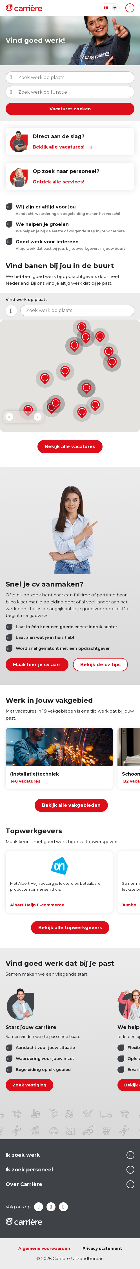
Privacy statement (102, 1248)
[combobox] (70, 92)
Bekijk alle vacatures (70, 446)
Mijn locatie (11, 310)
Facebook (38, 1206)
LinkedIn (50, 1206)
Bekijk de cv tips (100, 664)
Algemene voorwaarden (44, 1248)
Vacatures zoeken (70, 108)
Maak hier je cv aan (37, 664)
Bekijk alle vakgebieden (71, 805)
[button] (100, 337)
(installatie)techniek (34, 774)
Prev (9, 417)
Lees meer (130, 1155)
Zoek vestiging (29, 1085)
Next (37, 417)
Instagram (63, 1206)
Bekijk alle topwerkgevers (70, 927)
